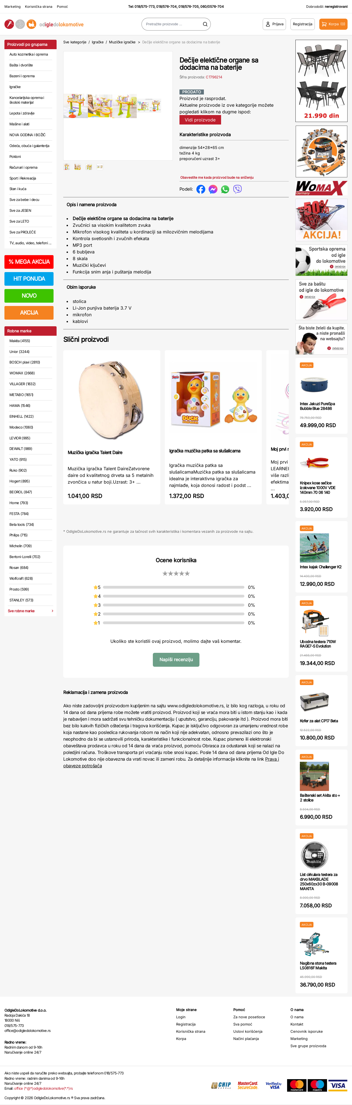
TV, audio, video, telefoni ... (30, 243)
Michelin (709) (20, 546)
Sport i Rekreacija (22, 178)
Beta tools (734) (21, 524)
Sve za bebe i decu (24, 199)
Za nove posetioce (249, 1017)
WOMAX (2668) (22, 373)
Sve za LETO (19, 221)
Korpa (181, 1038)
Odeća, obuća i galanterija (29, 145)
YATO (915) (18, 459)
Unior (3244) (19, 351)
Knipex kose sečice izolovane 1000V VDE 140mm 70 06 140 (317, 488)
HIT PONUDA (29, 278)
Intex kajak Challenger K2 (321, 566)
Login (181, 1017)
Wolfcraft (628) (21, 578)
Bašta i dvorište (21, 65)
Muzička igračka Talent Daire (95, 460)
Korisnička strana (38, 6)
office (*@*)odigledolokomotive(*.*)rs (43, 1088)
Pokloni (15, 156)
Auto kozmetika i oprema (28, 54)
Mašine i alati (19, 124)
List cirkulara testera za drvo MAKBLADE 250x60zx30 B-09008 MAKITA (319, 881)
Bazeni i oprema (21, 76)
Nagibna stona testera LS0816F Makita (318, 965)
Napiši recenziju (176, 667)
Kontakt (296, 1024)
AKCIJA (29, 312)
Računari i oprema (23, 167)
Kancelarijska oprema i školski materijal (26, 100)
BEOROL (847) (20, 492)
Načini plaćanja (246, 1038)
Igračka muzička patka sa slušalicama (204, 459)
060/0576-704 (212, 6)
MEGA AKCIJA (29, 261)
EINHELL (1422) (21, 416)
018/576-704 (166, 6)
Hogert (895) (19, 481)
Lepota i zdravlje (21, 113)
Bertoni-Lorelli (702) (24, 556)
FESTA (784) (19, 513)
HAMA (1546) (20, 405)
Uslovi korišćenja (247, 1031)
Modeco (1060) (21, 427)
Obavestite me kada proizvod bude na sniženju (217, 177)
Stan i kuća (17, 188)
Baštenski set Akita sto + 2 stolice (320, 797)
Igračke (15, 86)
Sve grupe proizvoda (308, 1046)
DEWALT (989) (20, 448)
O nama (296, 1017)
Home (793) (18, 503)
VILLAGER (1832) (22, 384)
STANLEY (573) (21, 600)
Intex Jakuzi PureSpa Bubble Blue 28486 (317, 406)
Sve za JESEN (20, 210)
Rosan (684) (19, 567)
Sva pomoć (242, 1024)
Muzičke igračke (122, 42)
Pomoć (62, 6)
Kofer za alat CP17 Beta (319, 720)
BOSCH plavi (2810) (24, 362)
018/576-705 (188, 6)
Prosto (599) (19, 589)
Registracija (186, 1024)
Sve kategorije (74, 42)
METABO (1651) (21, 394)
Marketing (12, 6)
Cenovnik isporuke (306, 1031)
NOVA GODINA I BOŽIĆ (27, 135)
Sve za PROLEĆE (22, 232)
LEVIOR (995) (19, 438)
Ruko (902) (18, 470)
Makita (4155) (19, 341)
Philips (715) (18, 535)
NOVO (29, 295)
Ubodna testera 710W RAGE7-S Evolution (318, 644)
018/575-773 (145, 6)
